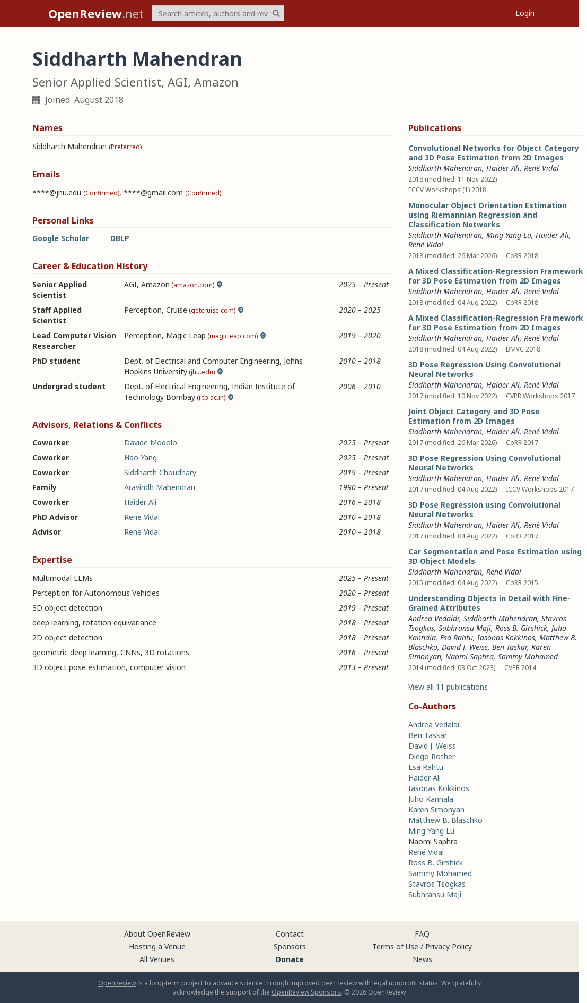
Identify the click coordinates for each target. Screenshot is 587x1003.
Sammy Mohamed (528, 656)
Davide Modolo (150, 443)
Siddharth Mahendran (445, 168)
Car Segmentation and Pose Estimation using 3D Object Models (495, 556)
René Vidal (541, 168)
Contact (290, 934)
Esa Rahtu (456, 637)
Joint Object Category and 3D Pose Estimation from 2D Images (474, 416)
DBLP (119, 238)
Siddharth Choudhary (160, 472)
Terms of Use (395, 946)
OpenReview (117, 983)
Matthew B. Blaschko (445, 820)
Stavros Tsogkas (437, 884)
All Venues (156, 959)
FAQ (422, 934)
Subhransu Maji (465, 628)
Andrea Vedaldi (433, 618)
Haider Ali (140, 502)
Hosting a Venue (157, 946)
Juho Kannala (430, 799)
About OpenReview (157, 934)
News (422, 959)
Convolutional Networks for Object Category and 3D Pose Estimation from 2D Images (493, 152)
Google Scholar (60, 238)
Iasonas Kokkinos (506, 637)
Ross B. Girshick (521, 628)
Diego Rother (431, 756)
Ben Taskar (509, 647)
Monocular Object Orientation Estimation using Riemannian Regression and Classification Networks (487, 214)
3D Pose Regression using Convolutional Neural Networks (484, 509)
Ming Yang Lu (508, 235)
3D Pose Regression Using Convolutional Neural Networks (484, 369)
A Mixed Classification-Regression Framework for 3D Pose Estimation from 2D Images (495, 276)
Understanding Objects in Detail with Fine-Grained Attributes (489, 603)
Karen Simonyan (436, 809)
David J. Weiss (465, 647)
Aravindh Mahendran (159, 487)
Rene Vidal (142, 517)
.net (96, 13)
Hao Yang (140, 457)
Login (525, 13)
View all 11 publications (448, 687)
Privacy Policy (448, 946)
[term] (218, 13)
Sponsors (290, 946)
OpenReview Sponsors (306, 992)
